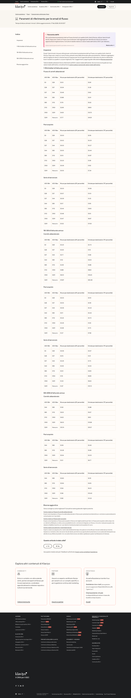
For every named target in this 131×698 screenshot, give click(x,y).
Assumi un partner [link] (57, 602)
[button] (48, 546)
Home (16, 1)
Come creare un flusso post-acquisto (55, 519)
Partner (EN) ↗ (44, 1)
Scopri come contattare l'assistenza (86, 552)
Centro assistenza (24, 1)
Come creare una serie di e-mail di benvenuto (58, 527)
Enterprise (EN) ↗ (35, 1)
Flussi (28, 14)
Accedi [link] (88, 602)
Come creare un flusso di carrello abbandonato (58, 512)
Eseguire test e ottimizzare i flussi (40, 14)
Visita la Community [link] (23, 602)
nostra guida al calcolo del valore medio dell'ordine (84, 65)
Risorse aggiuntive (106, 59)
